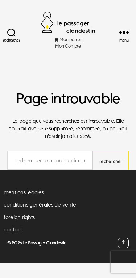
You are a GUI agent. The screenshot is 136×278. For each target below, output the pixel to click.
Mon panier (67, 39)
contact (13, 229)
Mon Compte (68, 46)
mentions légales (24, 192)
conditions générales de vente (40, 204)
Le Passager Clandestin (44, 243)
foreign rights (19, 217)
